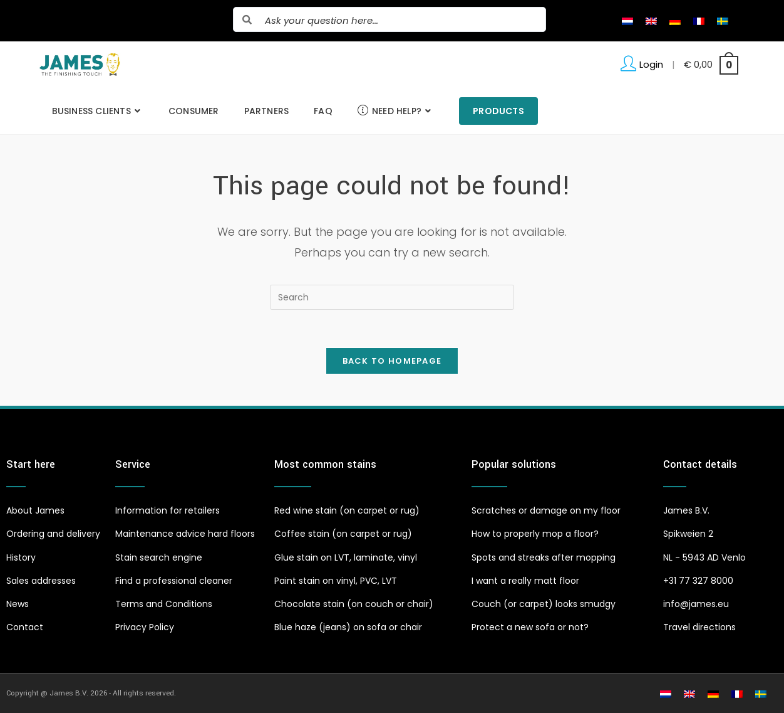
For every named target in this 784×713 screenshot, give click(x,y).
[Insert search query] (392, 297)
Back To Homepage (392, 361)
